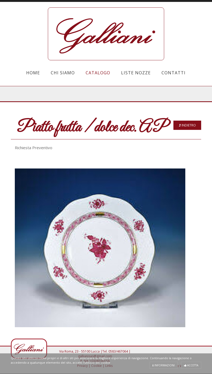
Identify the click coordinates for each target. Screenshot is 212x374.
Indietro (187, 125)
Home (33, 73)
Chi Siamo (63, 73)
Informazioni (164, 365)
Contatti (174, 73)
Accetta (191, 365)
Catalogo (98, 73)
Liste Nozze (136, 73)
